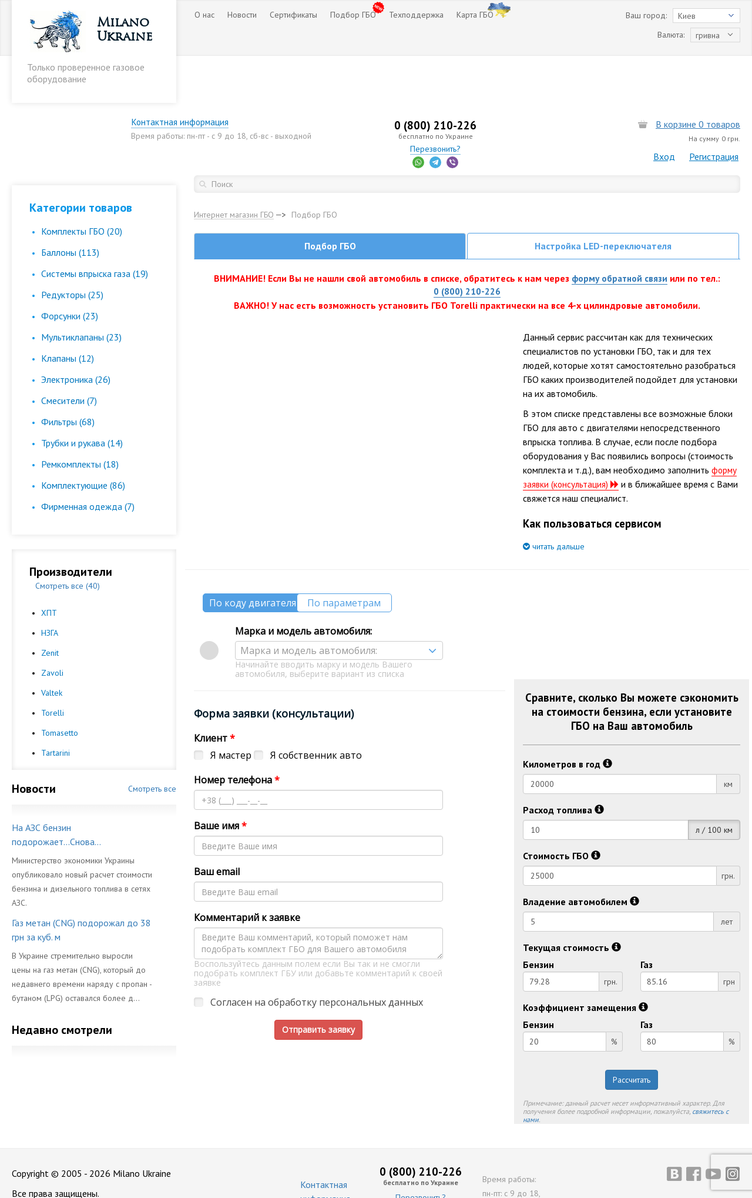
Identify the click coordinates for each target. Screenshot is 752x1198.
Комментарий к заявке (247, 872)
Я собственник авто (316, 710)
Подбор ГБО (353, 14)
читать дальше (554, 501)
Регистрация (713, 109)
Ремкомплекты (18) (80, 417)
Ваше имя (220, 781)
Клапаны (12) (67, 311)
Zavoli (52, 625)
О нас (204, 14)
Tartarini (55, 705)
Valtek (51, 645)
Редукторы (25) (72, 247)
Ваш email (217, 826)
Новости (242, 14)
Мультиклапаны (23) (81, 290)
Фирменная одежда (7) (88, 459)
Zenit (50, 605)
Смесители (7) (69, 353)
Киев (687, 16)
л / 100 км (714, 785)
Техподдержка (416, 14)
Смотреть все (152, 741)
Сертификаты (293, 14)
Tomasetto (59, 685)
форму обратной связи (619, 232)
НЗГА (49, 585)
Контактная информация (243, 75)
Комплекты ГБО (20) (81, 184)
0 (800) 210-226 (467, 246)
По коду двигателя (255, 558)
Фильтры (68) (68, 375)
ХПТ (49, 565)
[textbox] (339, 606)
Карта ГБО (475, 14)
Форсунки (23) (69, 269)
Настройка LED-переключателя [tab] (603, 200)
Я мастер (230, 710)
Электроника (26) (75, 332)
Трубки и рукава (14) (82, 396)
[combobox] (339, 605)
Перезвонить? (467, 101)
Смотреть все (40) (67, 538)
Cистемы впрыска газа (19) (94, 226)
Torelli (52, 665)
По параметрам (367, 558)
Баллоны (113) (70, 205)
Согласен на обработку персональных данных (316, 957)
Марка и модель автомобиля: (303, 586)
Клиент (214, 693)
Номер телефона (237, 735)
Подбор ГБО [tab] (330, 200)
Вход (664, 109)
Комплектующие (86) (83, 438)
